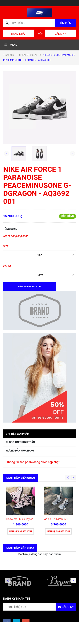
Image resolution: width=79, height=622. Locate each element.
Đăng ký (60, 33)
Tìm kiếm (65, 23)
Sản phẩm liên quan (20, 477)
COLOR (7, 266)
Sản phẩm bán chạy (20, 547)
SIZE (5, 246)
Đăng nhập (18, 33)
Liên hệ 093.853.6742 (20, 531)
